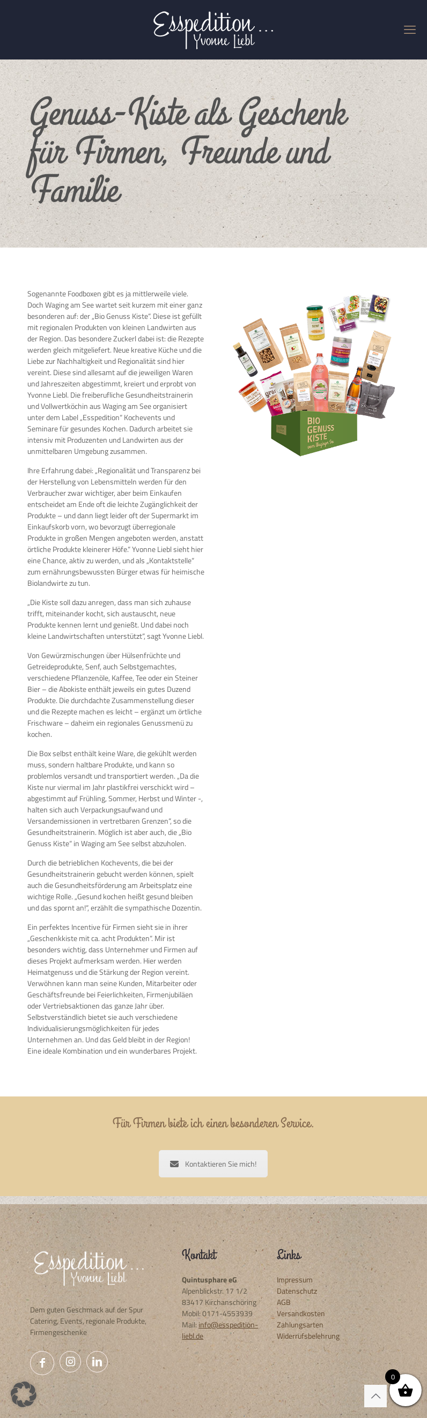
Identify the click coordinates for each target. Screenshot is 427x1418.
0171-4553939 (227, 1313)
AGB (284, 1302)
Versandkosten (301, 1313)
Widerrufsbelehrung (308, 1335)
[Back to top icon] (375, 1396)
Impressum (295, 1279)
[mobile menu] (410, 29)
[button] (23, 1394)
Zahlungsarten (300, 1324)
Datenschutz (297, 1290)
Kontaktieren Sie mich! (213, 1163)
